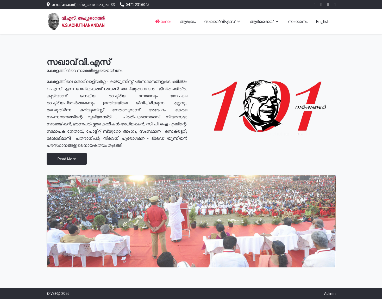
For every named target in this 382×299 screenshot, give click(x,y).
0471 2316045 (137, 4)
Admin (330, 293)
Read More (66, 158)
